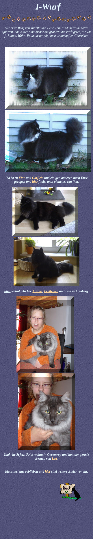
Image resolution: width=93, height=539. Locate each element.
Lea (54, 458)
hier (35, 182)
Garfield (37, 178)
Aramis (37, 291)
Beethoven (51, 291)
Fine (22, 178)
